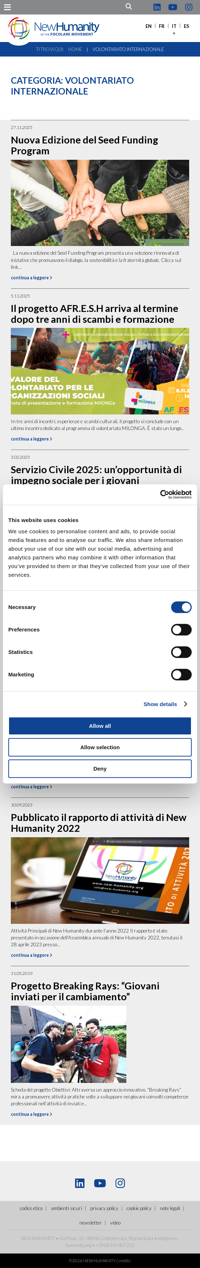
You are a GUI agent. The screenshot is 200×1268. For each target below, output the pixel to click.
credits (124, 1260)
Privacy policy (104, 1208)
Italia (148, 1238)
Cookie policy (139, 1208)
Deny (100, 769)
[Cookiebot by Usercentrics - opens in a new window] (160, 494)
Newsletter (90, 1223)
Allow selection (99, 747)
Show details (160, 704)
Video (115, 1223)
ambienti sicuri (66, 1208)
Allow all (100, 726)
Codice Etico (31, 1208)
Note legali (170, 1208)
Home (75, 49)
